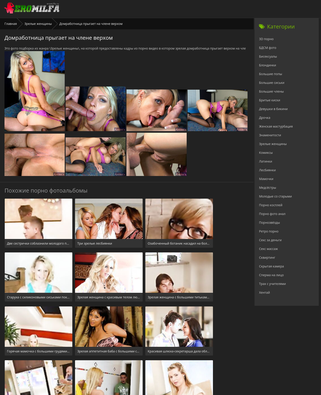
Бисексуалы (268, 56)
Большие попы (270, 74)
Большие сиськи (271, 82)
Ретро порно (268, 231)
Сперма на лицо (271, 275)
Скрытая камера (271, 266)
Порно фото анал (272, 214)
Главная (10, 24)
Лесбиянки (267, 170)
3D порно (266, 39)
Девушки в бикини (273, 109)
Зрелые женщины (38, 24)
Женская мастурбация (276, 126)
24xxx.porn (150, 368)
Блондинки (267, 65)
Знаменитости (270, 135)
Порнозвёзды (269, 222)
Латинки (265, 161)
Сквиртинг (267, 257)
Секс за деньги (270, 240)
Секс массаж (268, 249)
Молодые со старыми (275, 196)
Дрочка (264, 117)
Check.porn (170, 368)
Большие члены (271, 91)
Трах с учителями (272, 284)
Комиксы (266, 152)
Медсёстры (267, 187)
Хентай (264, 292)
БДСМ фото (267, 48)
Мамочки (266, 179)
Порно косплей (270, 205)
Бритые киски (269, 100)
